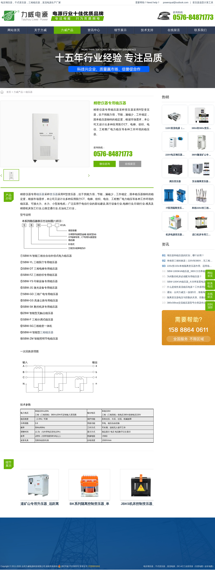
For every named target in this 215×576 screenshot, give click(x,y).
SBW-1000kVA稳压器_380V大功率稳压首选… (190, 271)
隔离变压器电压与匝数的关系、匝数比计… (189, 297)
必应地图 (209, 566)
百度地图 (199, 566)
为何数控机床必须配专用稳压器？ (184, 276)
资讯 (165, 244)
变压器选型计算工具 (202, 2)
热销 (165, 97)
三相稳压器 (46, 332)
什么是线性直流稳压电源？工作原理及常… (189, 287)
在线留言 (174, 30)
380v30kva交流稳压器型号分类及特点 (186, 302)
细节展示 (120, 30)
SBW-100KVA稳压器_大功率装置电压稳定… (190, 281)
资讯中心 (94, 30)
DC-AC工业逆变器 (185, 566)
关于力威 (40, 30)
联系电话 (210, 285)
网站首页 (14, 30)
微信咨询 (104, 163)
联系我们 (200, 30)
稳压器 (29, 92)
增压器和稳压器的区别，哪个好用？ (185, 255)
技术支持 (147, 30)
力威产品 (67, 30)
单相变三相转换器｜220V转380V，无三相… (189, 260)
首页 (8, 92)
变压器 (54, 194)
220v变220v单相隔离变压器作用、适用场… (189, 266)
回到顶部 (210, 306)
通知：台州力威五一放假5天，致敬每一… (188, 292)
